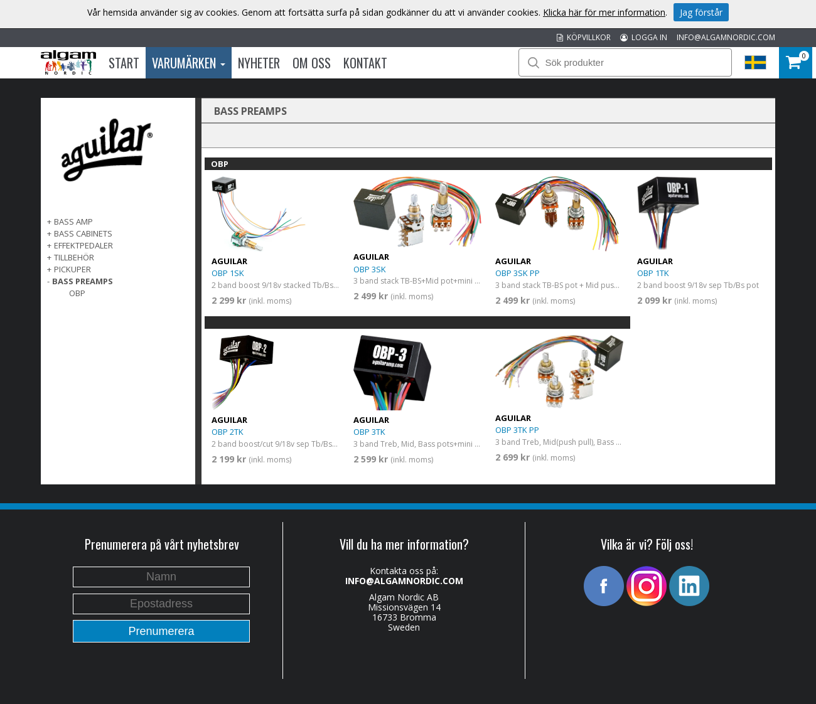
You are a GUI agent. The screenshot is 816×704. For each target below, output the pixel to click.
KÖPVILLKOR (584, 37)
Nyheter (259, 62)
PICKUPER (72, 269)
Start (124, 62)
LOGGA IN (643, 37)
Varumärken (188, 62)
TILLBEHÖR (74, 257)
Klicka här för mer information (604, 12)
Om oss (312, 62)
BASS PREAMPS (82, 281)
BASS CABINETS (83, 233)
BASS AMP (73, 221)
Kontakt (365, 62)
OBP (77, 293)
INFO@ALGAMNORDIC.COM (726, 37)
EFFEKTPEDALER (83, 245)
